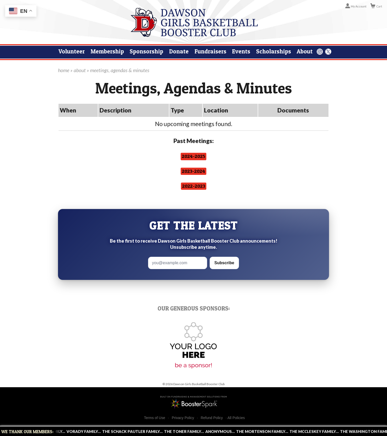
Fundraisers (210, 51)
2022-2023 (193, 186)
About (305, 51)
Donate (179, 51)
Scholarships (273, 51)
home (63, 70)
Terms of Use (154, 418)
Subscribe (224, 263)
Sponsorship (146, 51)
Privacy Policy (183, 418)
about (80, 70)
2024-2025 (193, 156)
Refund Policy (212, 418)
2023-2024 (193, 171)
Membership (107, 51)
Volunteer (72, 51)
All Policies (236, 418)
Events (241, 51)
